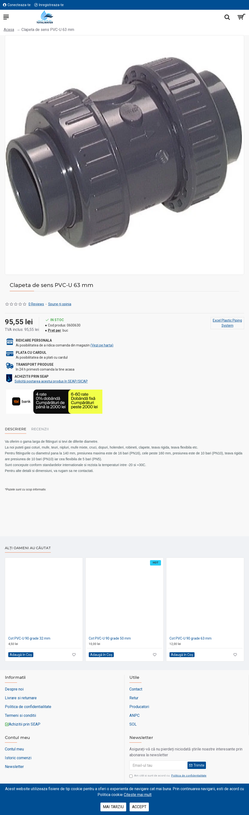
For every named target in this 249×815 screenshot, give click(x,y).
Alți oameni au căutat (28, 548)
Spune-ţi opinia (59, 304)
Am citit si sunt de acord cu (168, 776)
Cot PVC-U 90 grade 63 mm (190, 638)
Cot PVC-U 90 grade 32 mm (29, 638)
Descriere (15, 429)
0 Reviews (36, 304)
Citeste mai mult (137, 794)
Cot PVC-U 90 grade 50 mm (110, 638)
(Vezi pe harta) (101, 345)
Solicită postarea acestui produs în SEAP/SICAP (51, 381)
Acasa (9, 29)
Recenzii (40, 429)
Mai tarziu (113, 807)
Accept (139, 807)
